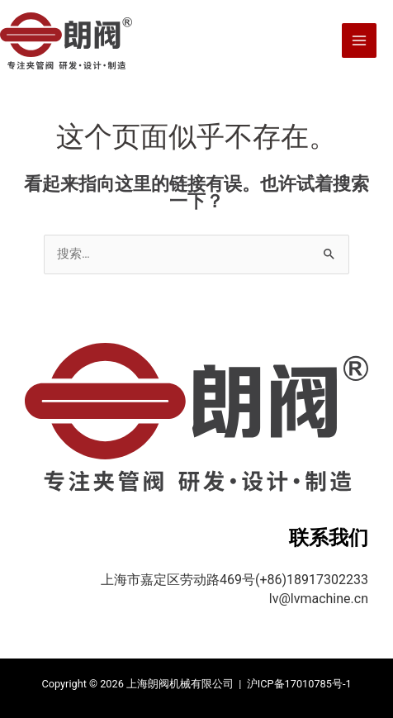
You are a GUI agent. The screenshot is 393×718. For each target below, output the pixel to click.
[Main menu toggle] (359, 40)
